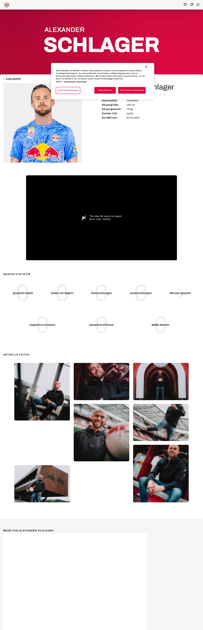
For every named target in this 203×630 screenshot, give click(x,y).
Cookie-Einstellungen (68, 90)
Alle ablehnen (105, 90)
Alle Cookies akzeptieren (132, 90)
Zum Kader (13, 79)
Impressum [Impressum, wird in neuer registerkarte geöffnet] (82, 82)
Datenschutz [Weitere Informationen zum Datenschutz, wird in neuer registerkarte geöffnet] (70, 82)
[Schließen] (145, 66)
